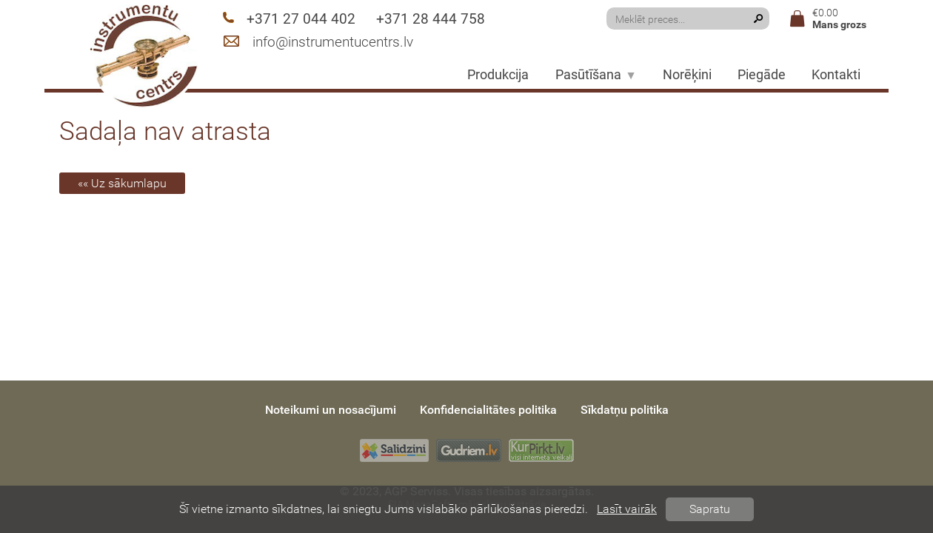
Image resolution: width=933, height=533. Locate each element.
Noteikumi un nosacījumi (330, 410)
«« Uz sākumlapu (122, 183)
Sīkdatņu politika (625, 410)
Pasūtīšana (596, 74)
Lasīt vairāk (627, 509)
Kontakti (836, 74)
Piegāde (762, 74)
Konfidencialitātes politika (488, 410)
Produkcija (498, 74)
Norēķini (687, 74)
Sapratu (709, 509)
